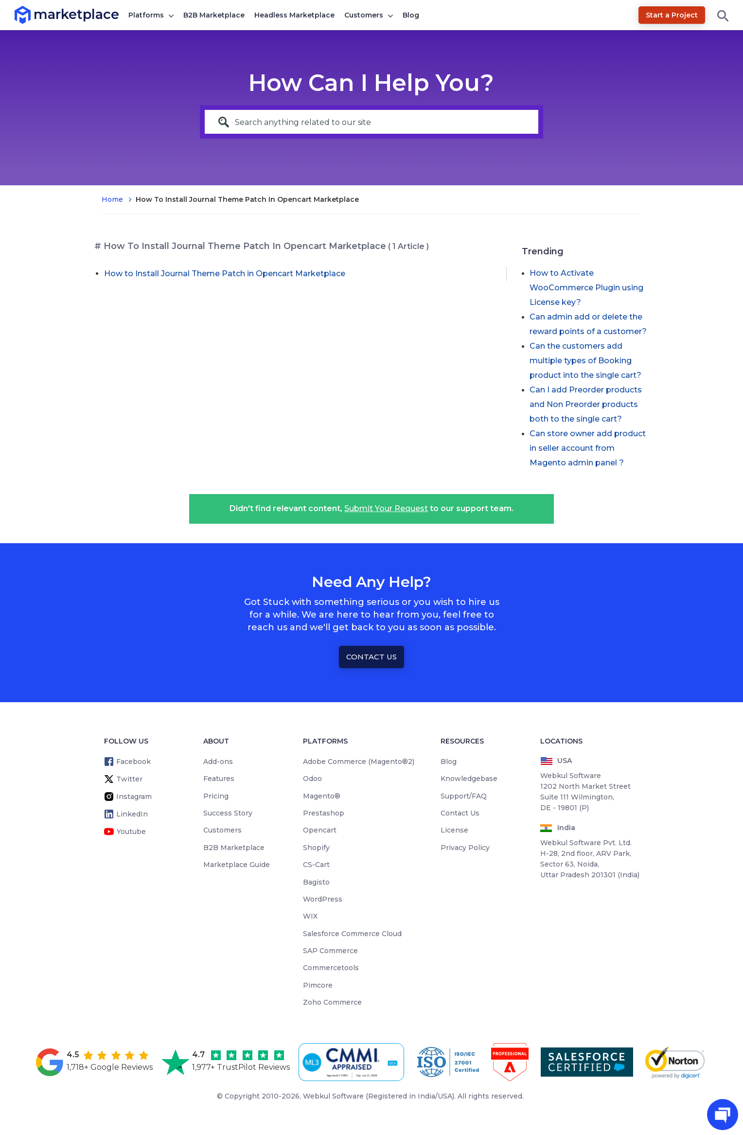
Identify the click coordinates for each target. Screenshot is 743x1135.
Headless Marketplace (294, 15)
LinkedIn (132, 814)
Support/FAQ (464, 796)
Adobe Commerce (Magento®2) (358, 761)
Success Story (227, 813)
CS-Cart (316, 864)
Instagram (134, 796)
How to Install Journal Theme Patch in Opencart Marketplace (224, 273)
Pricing (216, 796)
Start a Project (672, 15)
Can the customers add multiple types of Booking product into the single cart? (585, 360)
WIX (310, 916)
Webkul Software (333, 1096)
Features (218, 778)
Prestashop (323, 813)
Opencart (319, 830)
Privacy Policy (465, 847)
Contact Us (371, 656)
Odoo (312, 778)
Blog (411, 15)
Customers (363, 15)
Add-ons (218, 761)
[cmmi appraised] (353, 1062)
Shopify (316, 847)
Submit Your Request (386, 508)
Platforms (146, 15)
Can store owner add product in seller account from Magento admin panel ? (588, 448)
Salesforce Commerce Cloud (352, 933)
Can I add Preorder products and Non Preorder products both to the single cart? (586, 404)
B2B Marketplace (214, 15)
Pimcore (318, 985)
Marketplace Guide (236, 864)
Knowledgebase (469, 778)
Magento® (321, 796)
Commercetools (331, 967)
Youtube (131, 831)
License (454, 830)
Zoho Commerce (332, 1002)
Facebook (133, 761)
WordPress (322, 899)
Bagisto (316, 882)
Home (112, 199)
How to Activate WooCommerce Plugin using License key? (586, 287)
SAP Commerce (330, 950)
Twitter (129, 779)
